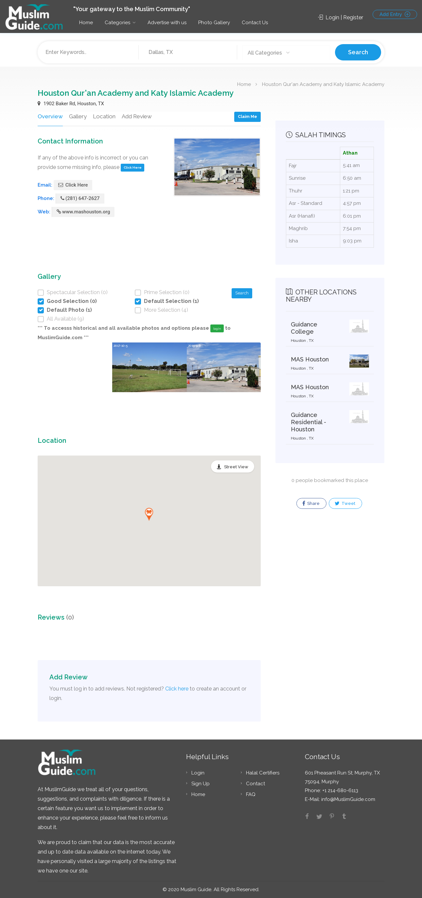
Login (197, 773)
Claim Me (247, 116)
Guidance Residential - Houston (308, 422)
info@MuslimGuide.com (347, 799)
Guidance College (304, 328)
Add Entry (394, 14)
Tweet (345, 503)
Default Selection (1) (171, 301)
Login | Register (340, 17)
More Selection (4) (166, 310)
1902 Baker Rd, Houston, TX (71, 104)
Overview (50, 116)
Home (86, 22)
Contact (255, 784)
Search (358, 52)
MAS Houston (310, 359)
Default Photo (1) (69, 310)
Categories (117, 22)
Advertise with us (167, 22)
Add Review (135, 116)
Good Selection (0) (72, 301)
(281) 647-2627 (80, 198)
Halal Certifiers (262, 773)
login (217, 328)
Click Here (133, 167)
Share (311, 503)
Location (103, 116)
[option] (149, 378)
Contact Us (255, 22)
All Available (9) (65, 319)
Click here (176, 689)
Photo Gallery (214, 22)
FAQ (250, 794)
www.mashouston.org (83, 212)
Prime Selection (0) (166, 292)
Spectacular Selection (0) (77, 292)
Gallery (77, 116)
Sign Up (200, 784)
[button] (149, 514)
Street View (236, 466)
